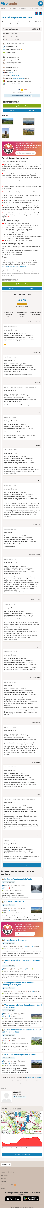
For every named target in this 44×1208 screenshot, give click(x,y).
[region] (22, 1122)
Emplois (3, 1178)
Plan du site (4, 1175)
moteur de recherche (33, 1077)
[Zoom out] (41, 1116)
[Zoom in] (41, 1113)
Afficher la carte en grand (22, 1154)
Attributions (4, 1132)
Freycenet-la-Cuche (18, 78)
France (11, 72)
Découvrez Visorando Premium (22, 96)
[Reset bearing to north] (41, 1119)
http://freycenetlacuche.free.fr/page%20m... (14, 266)
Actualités (4, 1182)
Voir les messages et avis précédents (22, 865)
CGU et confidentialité (7, 1172)
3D (36, 1131)
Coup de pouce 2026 (8, 1185)
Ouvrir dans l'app (22, 106)
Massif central (15, 75)
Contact (3, 1188)
